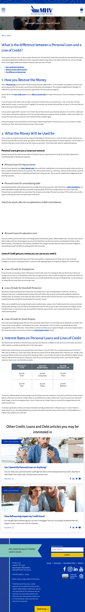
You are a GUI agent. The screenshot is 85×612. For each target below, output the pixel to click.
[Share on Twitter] (77, 479)
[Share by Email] (80, 479)
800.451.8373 (26, 567)
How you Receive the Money (15, 67)
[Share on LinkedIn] (73, 479)
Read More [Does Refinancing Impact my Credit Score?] (7, 528)
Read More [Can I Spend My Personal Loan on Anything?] (7, 479)
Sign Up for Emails (57, 546)
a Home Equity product (41, 330)
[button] (3, 10)
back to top (41, 609)
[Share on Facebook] (70, 479)
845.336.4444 (16, 567)
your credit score (19, 94)
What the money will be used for (16, 70)
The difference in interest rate (16, 72)
